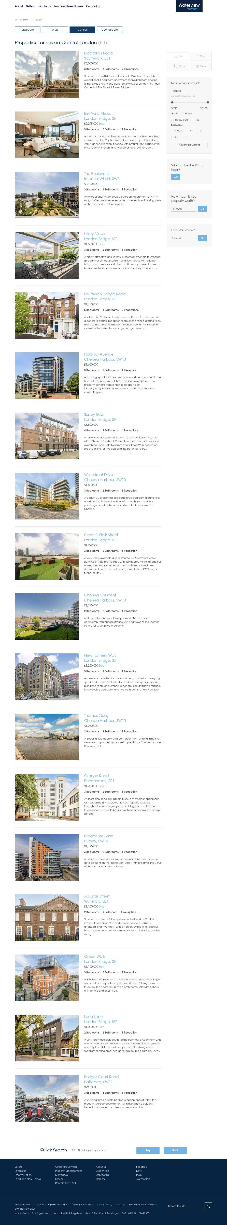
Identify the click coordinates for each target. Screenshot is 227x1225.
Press (138, 1174)
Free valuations (23, 1174)
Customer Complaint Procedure (51, 1204)
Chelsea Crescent (123, 598)
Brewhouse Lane (123, 839)
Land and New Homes (68, 6)
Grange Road (123, 778)
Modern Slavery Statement (143, 1204)
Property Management (68, 1170)
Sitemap (120, 1204)
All (176, 113)
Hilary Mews (123, 236)
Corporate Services (66, 1166)
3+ (176, 136)
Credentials (102, 1170)
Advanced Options (189, 145)
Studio (178, 130)
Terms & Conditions (82, 1204)
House (188, 113)
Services (59, 1179)
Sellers (30, 6)
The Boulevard (123, 176)
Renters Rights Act (65, 1183)
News (139, 1170)
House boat (182, 119)
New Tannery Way (123, 658)
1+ (191, 130)
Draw (179, 66)
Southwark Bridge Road (123, 297)
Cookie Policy (104, 1204)
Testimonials (143, 1179)
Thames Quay (123, 718)
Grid (200, 56)
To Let (39, 19)
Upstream (28, 29)
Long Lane (123, 1019)
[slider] (172, 102)
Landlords (44, 6)
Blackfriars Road (123, 56)
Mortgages (61, 1174)
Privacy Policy (22, 1204)
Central (82, 29)
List (177, 56)
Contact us (102, 1174)
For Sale (23, 19)
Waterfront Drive (123, 477)
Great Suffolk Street (123, 537)
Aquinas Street (123, 899)
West (55, 29)
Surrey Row (123, 417)
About (19, 6)
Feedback (142, 1166)
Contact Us (93, 6)
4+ (186, 136)
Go (176, 176)
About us (101, 1166)
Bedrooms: (177, 125)
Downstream (110, 29)
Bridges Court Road (123, 1079)
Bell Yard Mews (123, 116)
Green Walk (123, 959)
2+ (201, 130)
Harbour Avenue (123, 357)
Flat (198, 119)
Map (201, 66)
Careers (100, 1179)
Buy (148, 1150)
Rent (175, 1150)
